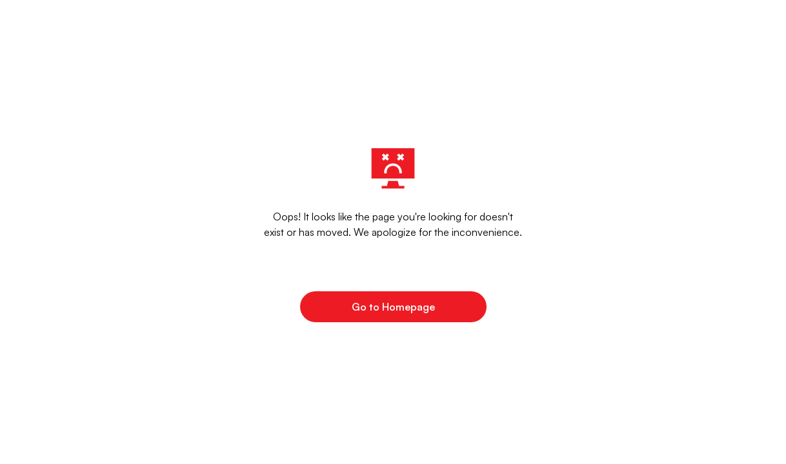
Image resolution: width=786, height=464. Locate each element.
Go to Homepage (393, 306)
